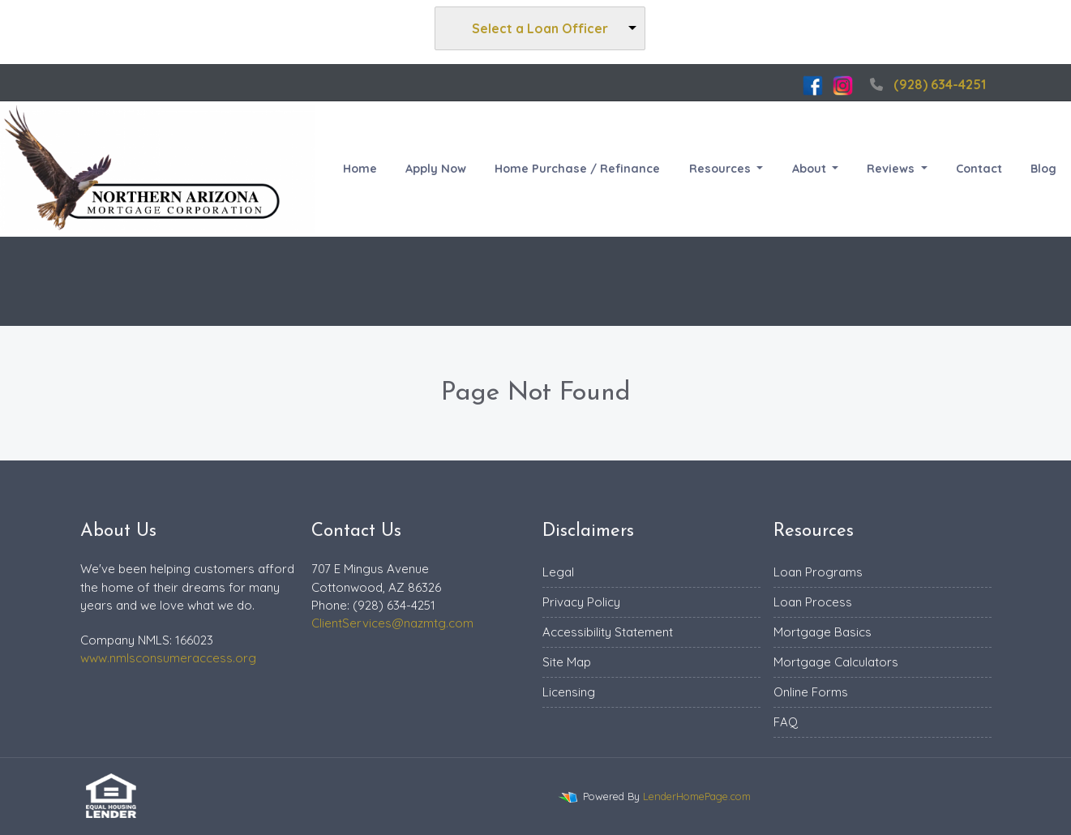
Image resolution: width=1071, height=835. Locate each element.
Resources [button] (721, 168)
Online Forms (810, 692)
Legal (558, 572)
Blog (1043, 168)
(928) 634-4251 (926, 84)
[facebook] (813, 84)
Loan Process (812, 602)
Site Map (566, 662)
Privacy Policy (581, 602)
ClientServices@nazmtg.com (392, 623)
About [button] (810, 168)
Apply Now (435, 168)
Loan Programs (818, 572)
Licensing (568, 692)
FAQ (785, 722)
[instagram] (843, 84)
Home (360, 168)
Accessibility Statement (607, 632)
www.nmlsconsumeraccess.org (168, 658)
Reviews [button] (892, 168)
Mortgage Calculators (835, 662)
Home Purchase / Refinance (577, 168)
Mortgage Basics (822, 632)
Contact (979, 168)
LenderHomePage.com (697, 796)
